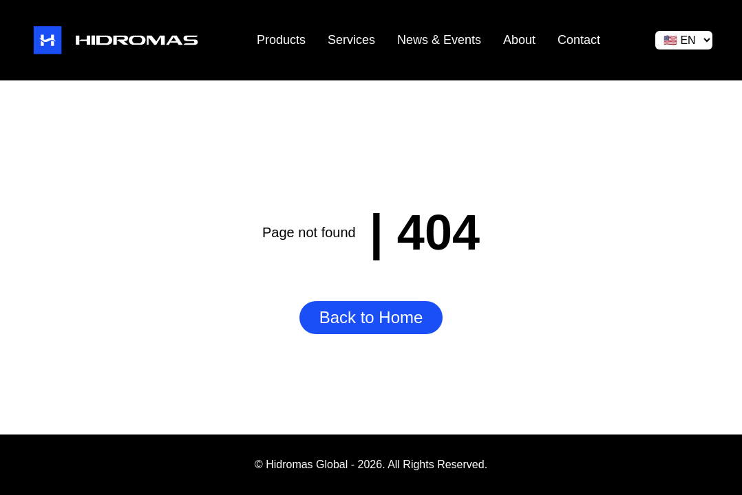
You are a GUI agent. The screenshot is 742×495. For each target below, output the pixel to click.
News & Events (439, 40)
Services (351, 40)
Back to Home (371, 317)
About (519, 40)
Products (281, 40)
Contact (579, 40)
